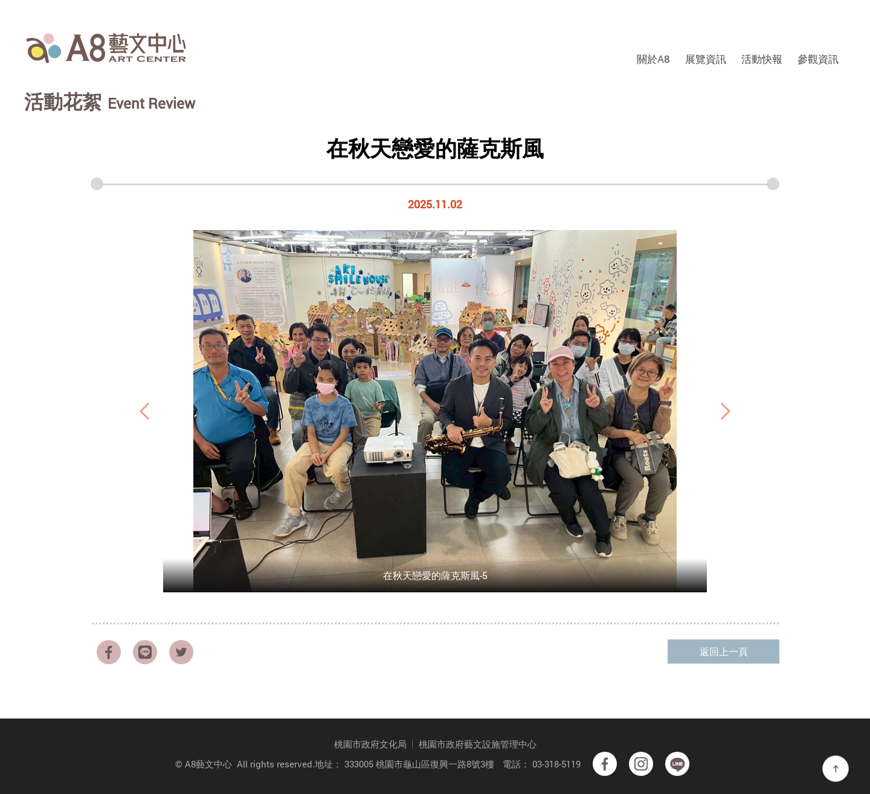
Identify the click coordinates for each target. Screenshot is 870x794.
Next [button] (725, 411)
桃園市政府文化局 (370, 744)
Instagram (641, 764)
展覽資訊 (705, 59)
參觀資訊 (818, 59)
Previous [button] (145, 411)
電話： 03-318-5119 (542, 764)
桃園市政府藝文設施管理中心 (477, 744)
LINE (145, 652)
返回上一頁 (724, 651)
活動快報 (761, 59)
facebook (109, 652)
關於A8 (653, 59)
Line (677, 764)
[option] (435, 411)
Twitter (181, 652)
